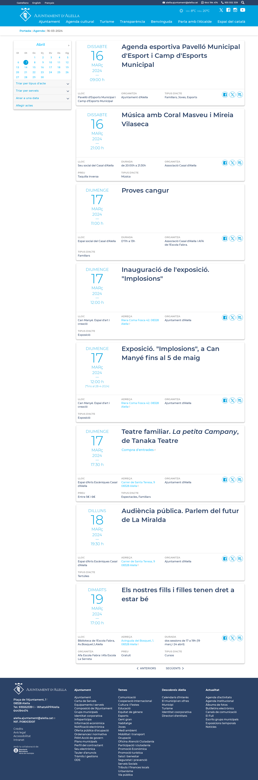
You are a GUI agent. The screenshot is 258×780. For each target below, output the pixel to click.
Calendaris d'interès (175, 697)
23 (42, 72)
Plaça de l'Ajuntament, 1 (29, 699)
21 (25, 72)
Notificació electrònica (89, 726)
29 (34, 77)
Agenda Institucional (220, 701)
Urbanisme (125, 771)
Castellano (22, 2)
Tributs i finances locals (133, 767)
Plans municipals (85, 741)
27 (17, 77)
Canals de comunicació (221, 712)
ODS (77, 760)
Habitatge (125, 723)
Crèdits (18, 728)
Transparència (132, 21)
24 (50, 72)
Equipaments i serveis (89, 704)
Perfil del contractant (88, 745)
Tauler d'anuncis (85, 752)
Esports (123, 715)
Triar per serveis (43, 91)
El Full (210, 715)
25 (58, 72)
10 (50, 62)
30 (42, 77)
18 (58, 67)
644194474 (20, 710)
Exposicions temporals (221, 723)
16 (42, 67)
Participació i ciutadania (134, 745)
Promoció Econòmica (132, 749)
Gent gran (125, 719)
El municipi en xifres (175, 701)
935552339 (25, 707)
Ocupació (124, 737)
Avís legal (19, 732)
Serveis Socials (127, 763)
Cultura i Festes (128, 704)
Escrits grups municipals (222, 719)
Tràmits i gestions (86, 756)
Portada (25, 30)
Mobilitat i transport (131, 734)
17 (50, 67)
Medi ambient (127, 730)
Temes (122, 690)
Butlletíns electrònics (220, 708)
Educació (124, 708)
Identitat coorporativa (177, 712)
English (36, 2)
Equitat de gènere (130, 712)
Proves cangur (145, 190)
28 (25, 77)
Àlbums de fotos (217, 704)
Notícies (211, 726)
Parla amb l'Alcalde (195, 21)
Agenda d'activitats (219, 697)
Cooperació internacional (135, 701)
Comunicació (127, 697)
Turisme (107, 21)
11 (58, 62)
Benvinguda (161, 21)
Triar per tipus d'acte (43, 84)
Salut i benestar (128, 756)
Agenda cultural (80, 21)
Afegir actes (24, 105)
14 (25, 67)
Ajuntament (49, 21)
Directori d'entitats (174, 715)
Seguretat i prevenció (132, 760)
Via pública (125, 774)
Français (49, 2)
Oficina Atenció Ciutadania (136, 741)
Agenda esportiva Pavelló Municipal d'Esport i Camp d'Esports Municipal (181, 56)
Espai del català (231, 21)
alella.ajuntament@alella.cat (33, 718)
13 (17, 67)
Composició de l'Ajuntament (93, 708)
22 (34, 72)
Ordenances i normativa (90, 734)
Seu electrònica (84, 749)
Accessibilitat (22, 736)
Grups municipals (86, 712)
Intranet (18, 739)
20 (17, 72)
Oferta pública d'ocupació (91, 730)
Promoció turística (130, 752)
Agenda (39, 30)
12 (67, 62)
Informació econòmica (89, 723)
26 (67, 72)
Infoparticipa (83, 719)
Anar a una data (43, 98)
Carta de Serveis (85, 701)
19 (67, 67)
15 (34, 67)
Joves (122, 726)
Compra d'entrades (138, 450)
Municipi (167, 704)
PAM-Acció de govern (88, 737)
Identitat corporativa (88, 715)
